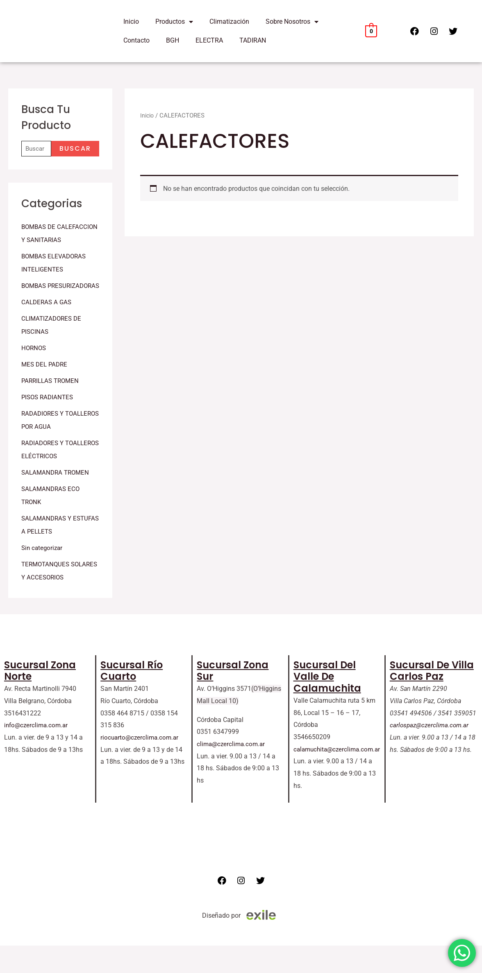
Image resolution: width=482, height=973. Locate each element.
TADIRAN (252, 40)
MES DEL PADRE (45, 391)
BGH (172, 40)
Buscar (75, 149)
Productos (174, 21)
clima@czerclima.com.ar (232, 771)
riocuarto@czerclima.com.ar (141, 765)
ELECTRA (209, 40)
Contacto (136, 40)
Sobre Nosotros (292, 21)
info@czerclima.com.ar (37, 752)
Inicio (131, 21)
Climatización (229, 21)
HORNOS (34, 375)
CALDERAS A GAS (47, 329)
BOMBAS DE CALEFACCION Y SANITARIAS (45, 241)
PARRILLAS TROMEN (52, 408)
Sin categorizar (43, 575)
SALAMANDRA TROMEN (57, 499)
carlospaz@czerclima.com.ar (431, 752)
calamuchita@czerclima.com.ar (339, 777)
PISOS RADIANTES (48, 424)
